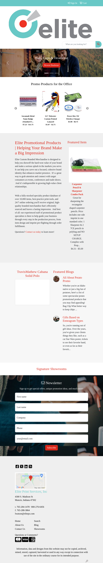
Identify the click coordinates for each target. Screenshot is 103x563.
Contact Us (20, 529)
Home (18, 521)
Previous (15, 108)
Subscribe (51, 447)
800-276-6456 (37, 507)
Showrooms (39, 529)
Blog (36, 525)
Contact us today (33, 232)
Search (37, 521)
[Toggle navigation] (4, 44)
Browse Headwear (51, 65)
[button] (7, 63)
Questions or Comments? (26, 535)
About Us (19, 525)
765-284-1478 (23, 507)
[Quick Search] (79, 44)
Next (87, 108)
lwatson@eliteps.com (25, 513)
